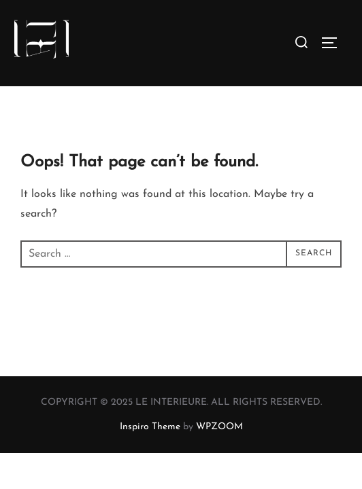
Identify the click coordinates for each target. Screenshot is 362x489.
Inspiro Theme (150, 427)
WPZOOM (219, 427)
